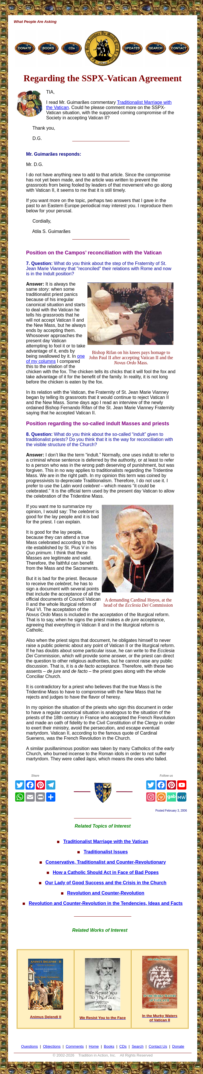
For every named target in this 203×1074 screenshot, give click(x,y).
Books (109, 1046)
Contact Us (158, 1046)
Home (94, 1046)
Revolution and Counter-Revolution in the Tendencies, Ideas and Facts (106, 903)
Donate (178, 1046)
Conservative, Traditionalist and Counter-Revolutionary (106, 862)
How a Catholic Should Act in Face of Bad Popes (106, 872)
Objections (51, 1046)
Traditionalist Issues (106, 851)
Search (137, 1046)
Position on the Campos (55, 253)
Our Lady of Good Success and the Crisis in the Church (105, 882)
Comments (75, 1046)
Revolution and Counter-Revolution (105, 893)
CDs (122, 1046)
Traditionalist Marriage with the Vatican (105, 841)
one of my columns (55, 359)
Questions (29, 1046)
